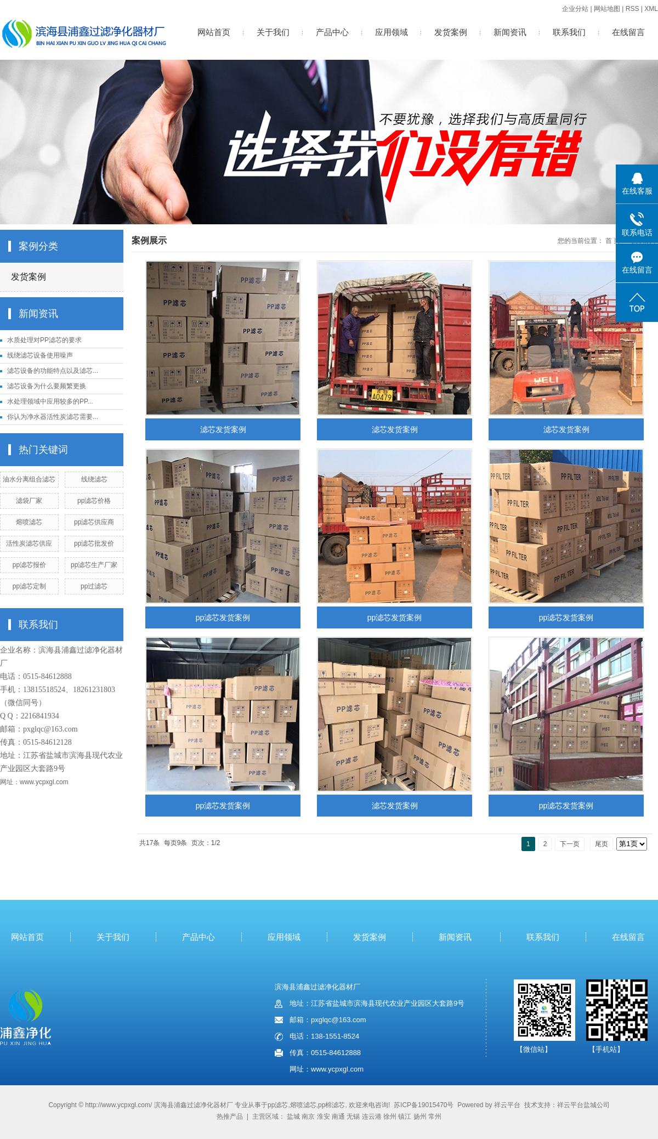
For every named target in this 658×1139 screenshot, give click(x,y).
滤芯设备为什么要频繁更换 (46, 386)
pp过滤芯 (94, 586)
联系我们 (569, 32)
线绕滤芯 (94, 479)
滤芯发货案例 (223, 429)
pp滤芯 (278, 1105)
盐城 (293, 1116)
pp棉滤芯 (331, 1105)
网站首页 (213, 32)
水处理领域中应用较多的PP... (50, 401)
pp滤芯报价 (29, 565)
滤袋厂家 (29, 501)
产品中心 (332, 32)
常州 (434, 1116)
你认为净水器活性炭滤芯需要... (52, 417)
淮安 (323, 1116)
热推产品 (230, 1116)
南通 (338, 1116)
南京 (308, 1116)
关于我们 (273, 32)
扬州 (420, 1116)
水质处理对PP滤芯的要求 (44, 340)
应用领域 (391, 32)
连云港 (372, 1116)
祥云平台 (507, 1105)
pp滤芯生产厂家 (94, 565)
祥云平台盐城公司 (583, 1105)
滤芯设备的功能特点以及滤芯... (52, 371)
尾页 (601, 844)
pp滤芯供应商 (94, 522)
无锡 (353, 1116)
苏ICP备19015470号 (423, 1105)
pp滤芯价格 (94, 501)
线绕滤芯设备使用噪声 (40, 355)
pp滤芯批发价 (94, 543)
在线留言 (628, 32)
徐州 (389, 1116)
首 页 (612, 241)
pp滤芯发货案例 (223, 617)
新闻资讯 (510, 32)
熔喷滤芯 (29, 522)
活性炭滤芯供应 (29, 543)
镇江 (404, 1116)
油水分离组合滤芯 (29, 479)
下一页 (570, 844)
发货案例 (450, 32)
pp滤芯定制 (29, 586)
